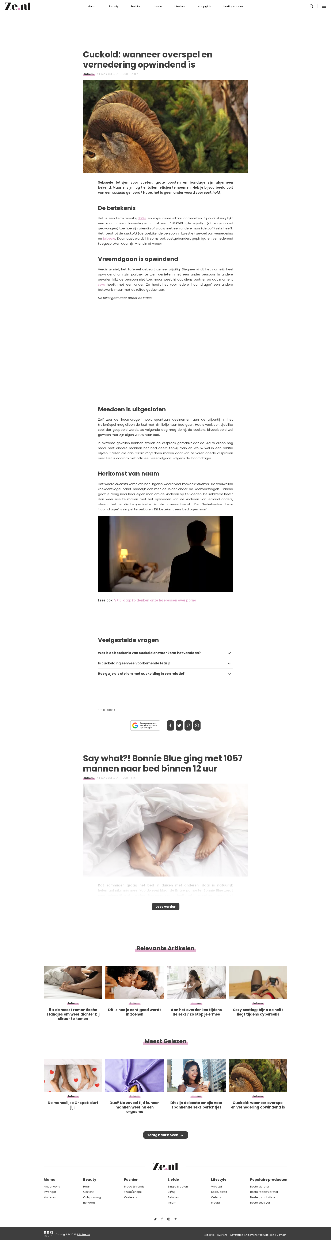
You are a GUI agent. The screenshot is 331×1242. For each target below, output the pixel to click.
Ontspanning (92, 1197)
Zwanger (50, 1192)
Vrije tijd (216, 1187)
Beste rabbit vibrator (264, 1192)
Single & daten (178, 1187)
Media (215, 1203)
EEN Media (83, 1234)
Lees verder (165, 908)
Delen (166, 725)
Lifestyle (180, 6)
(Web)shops (133, 1192)
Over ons (222, 1235)
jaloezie (109, 238)
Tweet (178, 725)
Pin (189, 725)
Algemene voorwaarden (260, 1235)
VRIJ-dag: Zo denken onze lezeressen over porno (155, 600)
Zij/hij (171, 1192)
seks (101, 284)
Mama (92, 6)
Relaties (173, 1197)
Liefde (158, 6)
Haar (86, 1187)
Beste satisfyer (260, 1203)
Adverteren (236, 1235)
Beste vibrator (259, 1187)
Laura (134, 74)
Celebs (216, 1197)
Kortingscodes (234, 6)
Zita (133, 778)
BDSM (142, 218)
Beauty (113, 6)
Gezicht (88, 1192)
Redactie (209, 1235)
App (201, 725)
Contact (281, 1235)
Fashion (136, 6)
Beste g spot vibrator (264, 1197)
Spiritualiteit (219, 1192)
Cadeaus (130, 1197)
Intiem (89, 74)
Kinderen (50, 1197)
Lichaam (89, 1203)
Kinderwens (52, 1187)
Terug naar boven (162, 1139)
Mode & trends (134, 1187)
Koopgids (204, 6)
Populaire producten (268, 1179)
